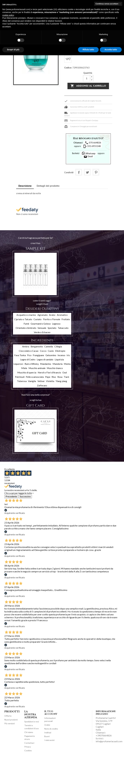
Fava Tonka (20, 355)
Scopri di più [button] (13, 49)
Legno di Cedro (27, 359)
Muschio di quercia (26, 372)
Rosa (59, 376)
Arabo (52, 314)
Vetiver (41, 381)
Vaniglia (32, 381)
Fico (29, 355)
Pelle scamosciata (35, 376)
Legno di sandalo (45, 359)
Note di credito (51, 728)
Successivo (25, 496)
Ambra (25, 346)
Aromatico (62, 314)
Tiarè (66, 376)
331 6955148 (92, 146)
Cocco (43, 350)
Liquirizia (59, 359)
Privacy (27, 746)
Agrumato (42, 314)
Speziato (52, 327)
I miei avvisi (49, 740)
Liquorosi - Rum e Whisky (26, 363)
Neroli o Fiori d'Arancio (49, 372)
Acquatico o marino (26, 314)
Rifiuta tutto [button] (88, 49)
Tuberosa (22, 381)
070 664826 (93, 143)
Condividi (78, 172)
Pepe (47, 376)
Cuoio (51, 350)
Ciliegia (58, 346)
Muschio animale (37, 368)
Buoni (47, 736)
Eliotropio (60, 350)
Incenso (61, 355)
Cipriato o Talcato (23, 319)
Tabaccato (63, 327)
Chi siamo (28, 732)
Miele (24, 368)
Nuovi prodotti (11, 719)
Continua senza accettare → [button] (108, 4)
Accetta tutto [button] (110, 49)
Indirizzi (47, 732)
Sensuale (42, 327)
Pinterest (96, 172)
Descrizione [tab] (25, 186)
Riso (54, 376)
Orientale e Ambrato (26, 327)
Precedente (11, 496)
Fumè (26, 323)
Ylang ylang (61, 381)
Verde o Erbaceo (42, 332)
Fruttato (65, 319)
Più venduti (9, 723)
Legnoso (56, 323)
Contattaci (29, 743)
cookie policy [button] (8, 15)
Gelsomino (50, 355)
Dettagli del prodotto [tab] (48, 186)
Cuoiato (38, 319)
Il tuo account (50, 713)
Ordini (47, 725)
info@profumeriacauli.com (109, 741)
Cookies (28, 750)
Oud (64, 372)
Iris (68, 355)
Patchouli (19, 376)
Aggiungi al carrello (88, 86)
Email (88, 156)
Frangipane (38, 355)
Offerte (8, 716)
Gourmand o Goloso (41, 323)
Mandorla (58, 363)
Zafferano (42, 385)
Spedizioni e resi (31, 721)
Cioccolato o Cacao (28, 350)
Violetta (50, 381)
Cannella (48, 346)
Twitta (87, 172)
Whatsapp (88, 153)
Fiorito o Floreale (51, 319)
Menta (67, 363)
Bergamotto (37, 346)
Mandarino (45, 363)
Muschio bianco (55, 368)
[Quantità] (86, 78)
